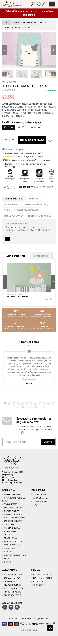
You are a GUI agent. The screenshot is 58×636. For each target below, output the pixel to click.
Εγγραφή (48, 442)
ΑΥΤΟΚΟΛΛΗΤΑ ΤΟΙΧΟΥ (13, 541)
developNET (33, 630)
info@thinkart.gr (9, 480)
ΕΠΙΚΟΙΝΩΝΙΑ (37, 585)
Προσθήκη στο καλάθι (32, 139)
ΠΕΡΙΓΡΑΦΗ (33, 198)
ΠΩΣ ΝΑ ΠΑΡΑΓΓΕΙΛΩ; (14, 216)
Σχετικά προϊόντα (15, 255)
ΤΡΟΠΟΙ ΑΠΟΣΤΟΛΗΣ (12, 595)
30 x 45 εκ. (22, 127)
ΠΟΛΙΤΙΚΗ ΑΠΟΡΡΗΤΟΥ (41, 574)
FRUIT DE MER (9, 548)
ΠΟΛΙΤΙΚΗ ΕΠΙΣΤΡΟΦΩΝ (42, 578)
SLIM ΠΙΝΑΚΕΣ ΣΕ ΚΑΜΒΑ (14, 508)
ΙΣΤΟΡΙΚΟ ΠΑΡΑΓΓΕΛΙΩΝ (14, 588)
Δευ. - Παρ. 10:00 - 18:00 (12, 483)
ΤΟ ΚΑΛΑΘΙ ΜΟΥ (10, 581)
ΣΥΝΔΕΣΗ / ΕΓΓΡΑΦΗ (12, 578)
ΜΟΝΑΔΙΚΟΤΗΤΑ (12, 204)
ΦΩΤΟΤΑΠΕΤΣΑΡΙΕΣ (12, 528)
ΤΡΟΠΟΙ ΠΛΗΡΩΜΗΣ (12, 592)
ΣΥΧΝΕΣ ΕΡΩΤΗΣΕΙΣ (40, 501)
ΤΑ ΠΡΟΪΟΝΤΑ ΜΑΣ (40, 498)
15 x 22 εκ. (8, 127)
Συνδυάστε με (41, 255)
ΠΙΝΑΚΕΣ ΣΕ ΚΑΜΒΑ (12, 494)
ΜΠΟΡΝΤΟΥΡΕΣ (10, 538)
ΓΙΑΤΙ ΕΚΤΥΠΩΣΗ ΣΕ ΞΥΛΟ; (36, 204)
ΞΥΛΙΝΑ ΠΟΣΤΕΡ (10, 504)
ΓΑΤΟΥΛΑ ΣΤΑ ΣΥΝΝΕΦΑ (17, 297)
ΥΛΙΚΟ (7, 210)
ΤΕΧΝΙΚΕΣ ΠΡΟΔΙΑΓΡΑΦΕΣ (26, 210)
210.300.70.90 (8, 477)
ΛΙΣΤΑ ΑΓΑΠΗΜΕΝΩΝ (12, 585)
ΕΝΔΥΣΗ (7, 562)
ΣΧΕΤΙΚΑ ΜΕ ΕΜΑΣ (39, 494)
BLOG (34, 505)
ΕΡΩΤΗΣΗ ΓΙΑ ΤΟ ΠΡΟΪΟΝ (39, 216)
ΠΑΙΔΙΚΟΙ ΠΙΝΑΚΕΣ (11, 511)
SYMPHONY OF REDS (12, 545)
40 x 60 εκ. (36, 127)
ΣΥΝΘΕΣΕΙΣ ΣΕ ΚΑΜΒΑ (13, 521)
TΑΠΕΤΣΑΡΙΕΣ (9, 524)
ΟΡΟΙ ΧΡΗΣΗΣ (38, 581)
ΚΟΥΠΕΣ (7, 558)
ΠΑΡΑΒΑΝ (8, 552)
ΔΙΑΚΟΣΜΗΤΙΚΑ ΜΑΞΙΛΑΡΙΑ (15, 555)
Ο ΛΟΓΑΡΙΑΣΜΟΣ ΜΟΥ (13, 574)
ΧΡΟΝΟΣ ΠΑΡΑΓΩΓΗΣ (14, 198)
